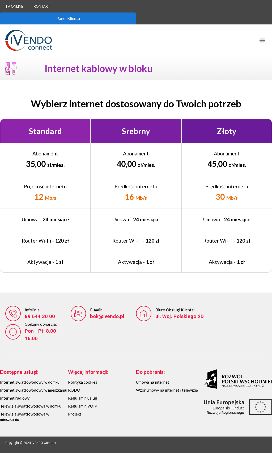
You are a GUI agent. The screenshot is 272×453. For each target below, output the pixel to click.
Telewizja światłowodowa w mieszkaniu (24, 417)
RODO (74, 390)
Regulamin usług (82, 398)
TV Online (14, 6)
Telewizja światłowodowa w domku (30, 406)
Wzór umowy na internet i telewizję (167, 390)
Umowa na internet (152, 382)
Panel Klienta (68, 18)
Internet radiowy (15, 398)
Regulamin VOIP (82, 406)
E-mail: (96, 309)
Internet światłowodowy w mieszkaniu (33, 390)
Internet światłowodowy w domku (30, 382)
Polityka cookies (82, 382)
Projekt (74, 414)
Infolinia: (33, 309)
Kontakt (42, 6)
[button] (262, 40)
